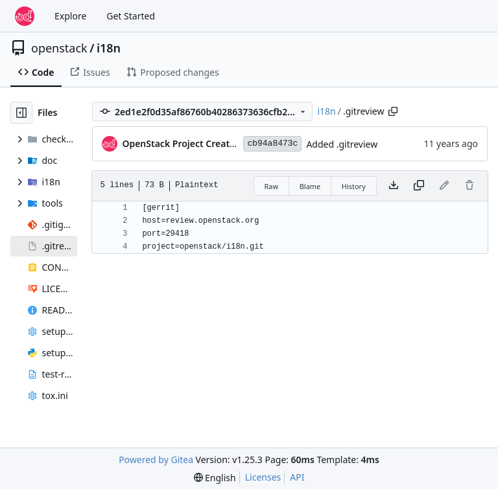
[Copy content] (419, 186)
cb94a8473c (272, 143)
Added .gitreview (341, 144)
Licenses (263, 477)
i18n (109, 47)
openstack (59, 47)
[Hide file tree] (21, 113)
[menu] (215, 478)
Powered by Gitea (156, 459)
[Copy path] (392, 111)
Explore (70, 16)
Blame (310, 186)
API (297, 477)
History (354, 186)
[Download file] (393, 186)
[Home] (24, 16)
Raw (272, 186)
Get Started (130, 16)
